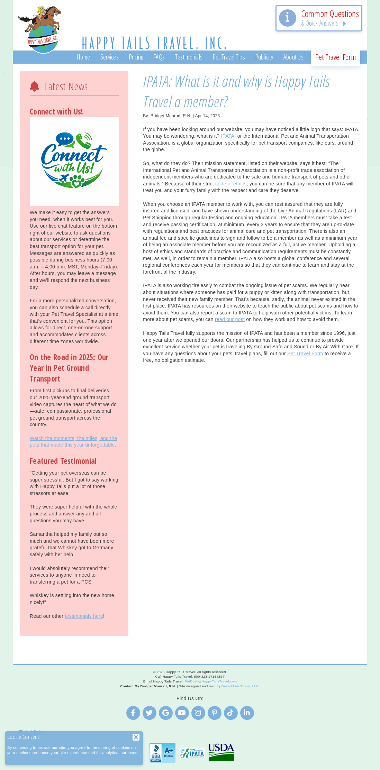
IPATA (228, 136)
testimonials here (84, 616)
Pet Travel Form (305, 353)
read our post (230, 319)
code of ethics (230, 183)
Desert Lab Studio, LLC (240, 686)
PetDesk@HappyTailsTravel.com (210, 681)
